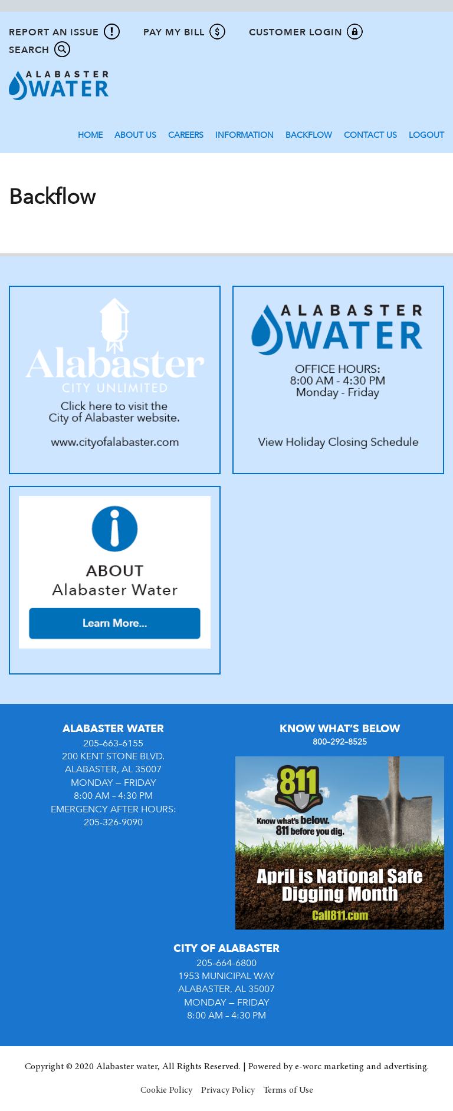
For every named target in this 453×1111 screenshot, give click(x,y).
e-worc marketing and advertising (361, 1067)
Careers (185, 135)
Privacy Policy (228, 1090)
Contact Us (370, 135)
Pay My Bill (174, 32)
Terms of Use (288, 1090)
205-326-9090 (113, 822)
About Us (135, 135)
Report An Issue (54, 32)
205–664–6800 (226, 963)
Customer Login (295, 32)
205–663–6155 (113, 743)
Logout (426, 135)
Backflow (308, 135)
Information (244, 135)
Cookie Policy (166, 1090)
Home (90, 135)
